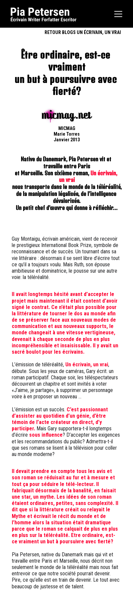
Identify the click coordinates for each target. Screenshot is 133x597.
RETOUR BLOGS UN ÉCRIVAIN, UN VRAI (83, 32)
